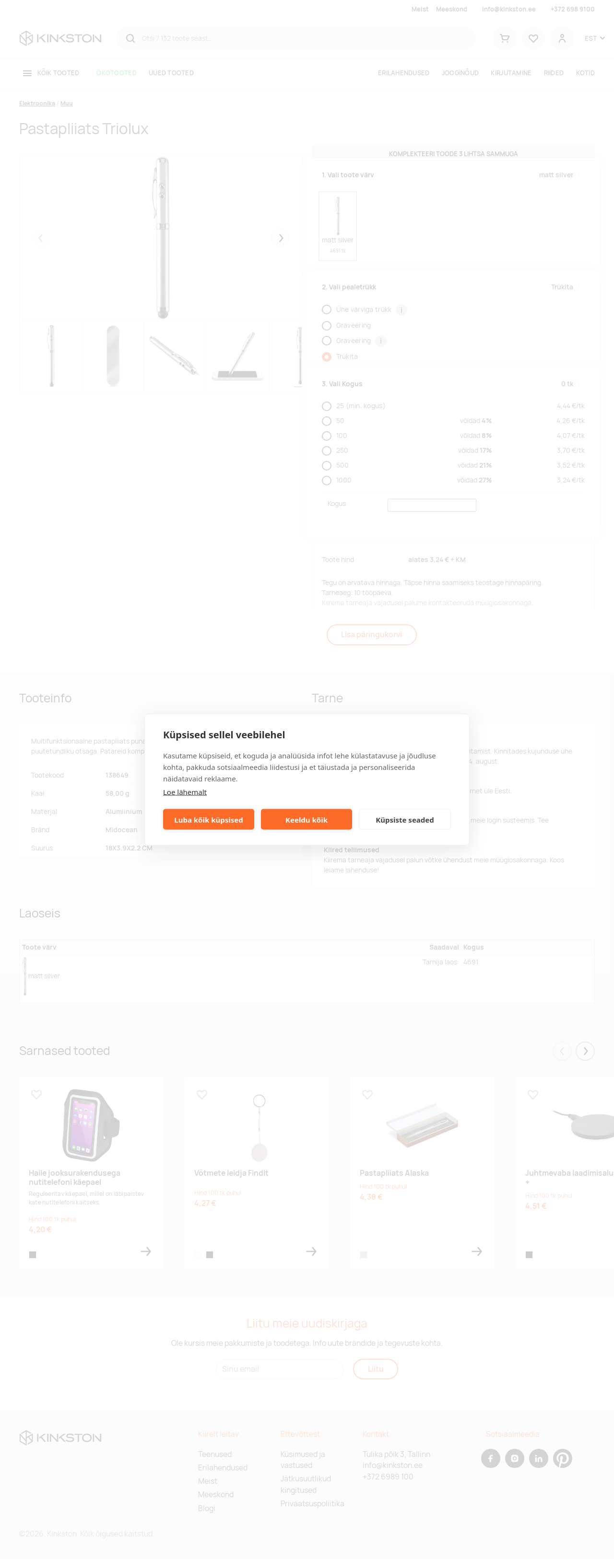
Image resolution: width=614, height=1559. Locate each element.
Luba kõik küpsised (208, 819)
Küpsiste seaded (405, 819)
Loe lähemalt (185, 792)
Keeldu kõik (306, 819)
